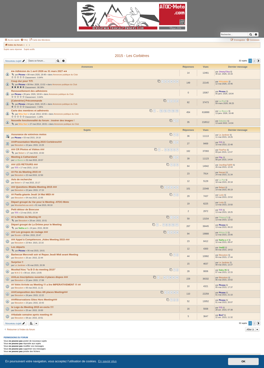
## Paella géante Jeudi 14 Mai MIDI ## (32, 194)
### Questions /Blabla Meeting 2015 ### (34, 187)
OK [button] (243, 361)
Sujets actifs (29, 49)
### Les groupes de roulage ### (29, 232)
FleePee (222, 150)
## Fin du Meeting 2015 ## (26, 172)
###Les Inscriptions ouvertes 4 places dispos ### (39, 277)
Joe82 (222, 247)
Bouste (18, 235)
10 (173, 225)
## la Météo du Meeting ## (26, 217)
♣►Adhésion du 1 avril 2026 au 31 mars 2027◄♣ (39, 71)
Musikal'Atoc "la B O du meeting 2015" (33, 269)
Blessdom (19, 145)
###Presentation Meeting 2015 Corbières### (36, 141)
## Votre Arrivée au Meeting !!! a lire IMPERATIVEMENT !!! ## (46, 284)
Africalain (223, 81)
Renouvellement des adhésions (29, 91)
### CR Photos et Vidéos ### (27, 149)
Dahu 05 (223, 270)
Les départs (18, 247)
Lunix (221, 195)
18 (173, 111)
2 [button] (254, 60)
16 (165, 111)
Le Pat (222, 180)
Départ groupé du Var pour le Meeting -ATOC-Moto (40, 202)
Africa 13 (223, 232)
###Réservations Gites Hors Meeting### (34, 299)
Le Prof (222, 101)
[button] (258, 61)
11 (177, 225)
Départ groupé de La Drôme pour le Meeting (36, 224)
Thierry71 (223, 217)
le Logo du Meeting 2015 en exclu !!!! (32, 307)
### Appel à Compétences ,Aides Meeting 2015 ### (40, 239)
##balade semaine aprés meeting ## (31, 314)
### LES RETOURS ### (24, 164)
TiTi (220, 142)
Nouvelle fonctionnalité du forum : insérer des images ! (42, 120)
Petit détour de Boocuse (25, 209)
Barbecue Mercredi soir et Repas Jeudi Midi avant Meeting (44, 254)
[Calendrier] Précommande (26, 100)
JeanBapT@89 (225, 165)
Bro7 (221, 315)
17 (169, 111)
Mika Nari (23, 114)
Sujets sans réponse (13, 49)
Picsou (22, 74)
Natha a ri (23, 228)
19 (177, 111)
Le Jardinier (224, 135)
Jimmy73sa (224, 72)
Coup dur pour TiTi (22, 81)
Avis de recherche (21, 179)
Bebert (21, 153)
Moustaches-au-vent (24, 205)
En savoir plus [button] (107, 361)
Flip (221, 157)
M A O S (18, 273)
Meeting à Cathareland (24, 157)
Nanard (222, 172)
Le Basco (223, 111)
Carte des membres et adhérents (30, 110)
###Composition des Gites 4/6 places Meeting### (39, 292)
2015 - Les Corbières (132, 56)
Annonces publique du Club (65, 74)
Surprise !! (17, 262)
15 (161, 111)
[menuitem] (24, 40)
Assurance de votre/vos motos (28, 134)
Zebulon (223, 121)
